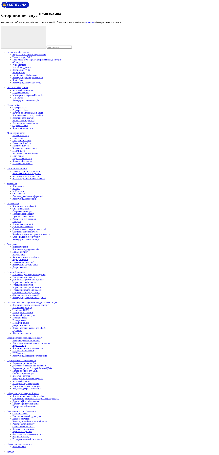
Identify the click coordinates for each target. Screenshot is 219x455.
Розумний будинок (16, 272)
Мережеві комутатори (22, 90)
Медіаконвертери (20, 92)
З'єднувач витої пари (22, 158)
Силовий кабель (20, 413)
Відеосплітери (19, 345)
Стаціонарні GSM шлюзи (24, 75)
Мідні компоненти (16, 133)
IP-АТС (16, 188)
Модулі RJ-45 (18, 151)
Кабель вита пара (20, 135)
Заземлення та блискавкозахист (27, 434)
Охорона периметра (22, 211)
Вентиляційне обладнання (25, 123)
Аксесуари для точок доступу (26, 82)
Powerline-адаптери (21, 67)
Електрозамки (19, 320)
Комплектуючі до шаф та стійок (27, 115)
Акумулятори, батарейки (24, 363)
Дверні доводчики (21, 325)
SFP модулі (17, 98)
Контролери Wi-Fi (21, 70)
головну (90, 22)
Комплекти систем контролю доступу (30, 305)
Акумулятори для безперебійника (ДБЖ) (32, 368)
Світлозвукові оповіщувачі (25, 231)
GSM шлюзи (18, 193)
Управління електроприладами (27, 290)
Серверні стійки (20, 110)
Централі (16, 221)
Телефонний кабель (21, 140)
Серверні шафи (19, 107)
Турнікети (17, 330)
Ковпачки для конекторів (24, 148)
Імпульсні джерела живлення (26, 388)
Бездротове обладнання (18, 52)
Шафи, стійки (13, 105)
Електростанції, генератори (25, 383)
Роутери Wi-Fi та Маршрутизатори (29, 54)
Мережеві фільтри (21, 381)
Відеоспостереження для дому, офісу (24, 338)
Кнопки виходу (19, 317)
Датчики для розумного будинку (28, 279)
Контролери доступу (22, 307)
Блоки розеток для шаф (23, 120)
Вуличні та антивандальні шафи (27, 113)
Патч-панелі (18, 156)
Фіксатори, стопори (21, 333)
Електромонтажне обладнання (21, 411)
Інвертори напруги (21, 376)
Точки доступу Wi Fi (22, 57)
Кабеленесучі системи (23, 429)
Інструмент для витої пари (25, 153)
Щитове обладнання (22, 431)
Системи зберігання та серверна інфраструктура (35, 398)
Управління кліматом (22, 285)
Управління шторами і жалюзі (26, 287)
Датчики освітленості (22, 226)
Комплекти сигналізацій (24, 206)
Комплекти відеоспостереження (27, 348)
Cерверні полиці (20, 125)
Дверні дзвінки (19, 267)
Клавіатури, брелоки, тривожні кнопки (31, 234)
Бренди (10, 451)
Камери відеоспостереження (26, 340)
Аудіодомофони (20, 259)
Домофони (12, 244)
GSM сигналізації (21, 208)
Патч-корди (18, 138)
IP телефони (18, 186)
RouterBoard (18, 80)
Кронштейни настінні (22, 128)
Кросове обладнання (22, 161)
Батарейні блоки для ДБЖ (24, 371)
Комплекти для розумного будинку (29, 274)
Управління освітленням (24, 282)
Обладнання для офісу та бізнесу (23, 393)
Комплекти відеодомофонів (25, 249)
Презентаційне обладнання (25, 403)
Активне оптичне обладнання (26, 173)
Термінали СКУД (20, 310)
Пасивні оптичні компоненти (26, 171)
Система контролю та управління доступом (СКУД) (32, 302)
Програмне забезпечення (24, 406)
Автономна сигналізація (24, 219)
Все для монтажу (20, 436)
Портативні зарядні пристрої (26, 386)
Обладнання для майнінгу (19, 444)
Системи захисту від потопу (26, 292)
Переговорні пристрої (22, 262)
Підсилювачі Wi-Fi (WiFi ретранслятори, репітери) (36, 59)
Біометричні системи (22, 312)
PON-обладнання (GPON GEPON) (28, 178)
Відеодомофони (20, 247)
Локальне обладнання (17, 87)
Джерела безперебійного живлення (29, 365)
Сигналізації (13, 203)
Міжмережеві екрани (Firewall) (27, 95)
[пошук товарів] (23, 37)
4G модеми (17, 62)
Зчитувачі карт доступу (23, 315)
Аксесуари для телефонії (24, 199)
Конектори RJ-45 (20, 145)
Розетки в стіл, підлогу (23, 424)
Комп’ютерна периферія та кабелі (28, 396)
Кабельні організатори (23, 118)
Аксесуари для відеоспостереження (29, 356)
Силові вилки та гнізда (23, 426)
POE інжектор (19, 353)
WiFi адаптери (19, 65)
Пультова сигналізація (23, 216)
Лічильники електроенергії (25, 295)
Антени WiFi (18, 72)
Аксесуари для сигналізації (25, 239)
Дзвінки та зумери (21, 419)
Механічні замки (20, 323)
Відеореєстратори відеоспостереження (31, 343)
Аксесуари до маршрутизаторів (27, 77)
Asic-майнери (19, 446)
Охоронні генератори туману (26, 237)
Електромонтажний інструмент (27, 439)
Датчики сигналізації (22, 224)
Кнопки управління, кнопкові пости (29, 421)
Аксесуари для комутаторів (25, 100)
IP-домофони (18, 254)
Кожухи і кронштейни (23, 350)
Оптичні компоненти (17, 168)
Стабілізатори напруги (23, 373)
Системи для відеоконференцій (27, 196)
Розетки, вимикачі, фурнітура (26, 416)
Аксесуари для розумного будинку (29, 297)
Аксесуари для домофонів (24, 264)
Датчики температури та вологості (29, 229)
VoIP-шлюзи (18, 191)
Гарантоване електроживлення (21, 360)
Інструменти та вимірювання (26, 176)
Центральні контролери (23, 277)
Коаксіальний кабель (22, 163)
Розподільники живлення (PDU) (27, 378)
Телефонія (12, 183)
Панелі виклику (20, 252)
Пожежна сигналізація (23, 214)
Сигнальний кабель (21, 143)
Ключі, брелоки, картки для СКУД (29, 328)
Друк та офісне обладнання (25, 401)
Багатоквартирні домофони (25, 257)
